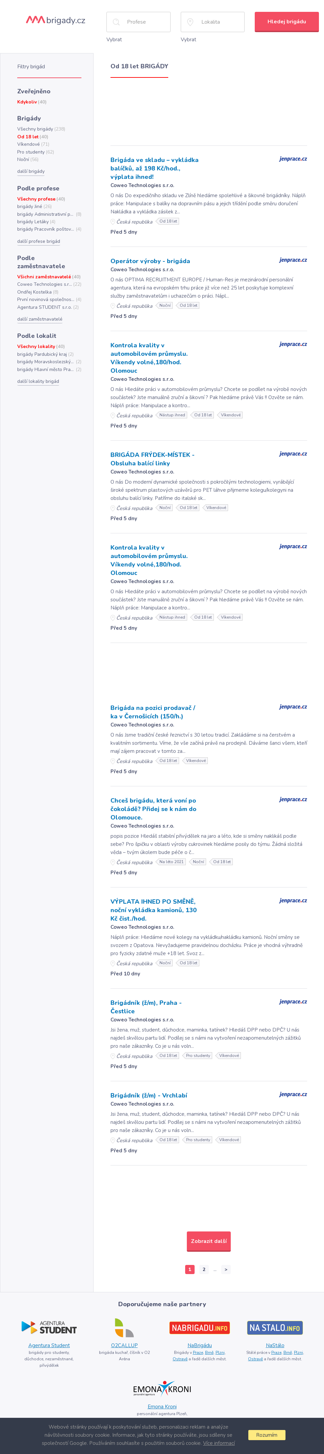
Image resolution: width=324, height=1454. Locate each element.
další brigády (31, 171)
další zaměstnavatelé (40, 319)
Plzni (220, 1352)
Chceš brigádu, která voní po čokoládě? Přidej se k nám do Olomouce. (153, 809)
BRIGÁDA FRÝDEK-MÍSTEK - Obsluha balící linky (152, 459)
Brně (209, 1352)
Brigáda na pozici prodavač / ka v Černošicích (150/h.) (152, 712)
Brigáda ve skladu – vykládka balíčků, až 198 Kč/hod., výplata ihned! (154, 168)
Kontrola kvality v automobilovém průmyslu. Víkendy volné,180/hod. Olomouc (149, 358)
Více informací (219, 1443)
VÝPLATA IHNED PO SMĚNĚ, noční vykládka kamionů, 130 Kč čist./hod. (153, 910)
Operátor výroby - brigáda (150, 261)
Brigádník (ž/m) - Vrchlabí (148, 1095)
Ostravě (180, 1359)
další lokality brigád (38, 381)
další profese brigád (38, 241)
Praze (198, 1352)
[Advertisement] (208, 110)
